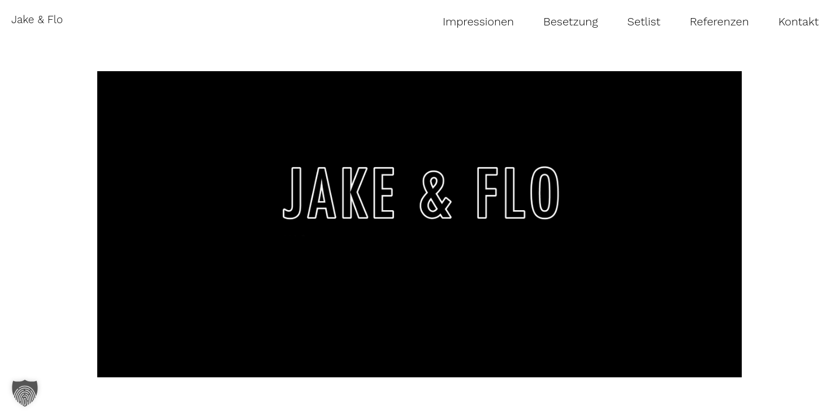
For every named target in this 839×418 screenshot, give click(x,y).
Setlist (644, 21)
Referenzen (719, 21)
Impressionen (478, 21)
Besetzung (570, 21)
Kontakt (799, 21)
